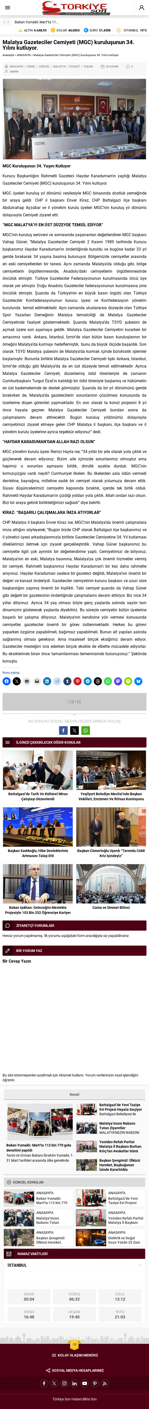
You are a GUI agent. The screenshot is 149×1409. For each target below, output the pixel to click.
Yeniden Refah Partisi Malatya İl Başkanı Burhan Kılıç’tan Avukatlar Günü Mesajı (120, 1149)
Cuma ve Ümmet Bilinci (111, 907)
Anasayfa (8, 55)
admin (14, 71)
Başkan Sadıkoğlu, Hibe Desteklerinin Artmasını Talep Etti (38, 853)
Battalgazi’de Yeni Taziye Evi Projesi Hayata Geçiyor (120, 1107)
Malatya (59, 66)
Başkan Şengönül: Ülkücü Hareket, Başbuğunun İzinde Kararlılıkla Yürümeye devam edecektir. (119, 1169)
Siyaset (74, 66)
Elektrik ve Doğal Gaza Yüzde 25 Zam (124, 1240)
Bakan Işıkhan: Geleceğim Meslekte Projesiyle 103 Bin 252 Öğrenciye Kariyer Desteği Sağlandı (38, 912)
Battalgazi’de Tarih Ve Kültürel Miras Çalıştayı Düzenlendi (38, 796)
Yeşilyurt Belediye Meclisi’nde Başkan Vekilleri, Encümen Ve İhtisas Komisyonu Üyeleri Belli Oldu (111, 798)
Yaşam (88, 66)
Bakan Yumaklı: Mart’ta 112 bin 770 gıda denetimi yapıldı (59, 22)
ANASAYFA (24, 55)
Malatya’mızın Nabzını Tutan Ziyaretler (117, 1125)
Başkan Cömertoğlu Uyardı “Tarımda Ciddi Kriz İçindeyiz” (111, 853)
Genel (31, 66)
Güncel (44, 66)
